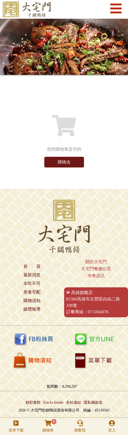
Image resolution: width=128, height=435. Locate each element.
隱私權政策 (93, 402)
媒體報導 (32, 309)
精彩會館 (33, 402)
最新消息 (32, 275)
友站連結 (73, 402)
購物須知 (32, 300)
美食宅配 (32, 292)
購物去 (64, 162)
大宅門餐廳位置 (96, 268)
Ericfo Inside (53, 402)
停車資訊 (96, 275)
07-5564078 (98, 312)
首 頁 (32, 266)
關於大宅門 (96, 262)
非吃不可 (32, 283)
